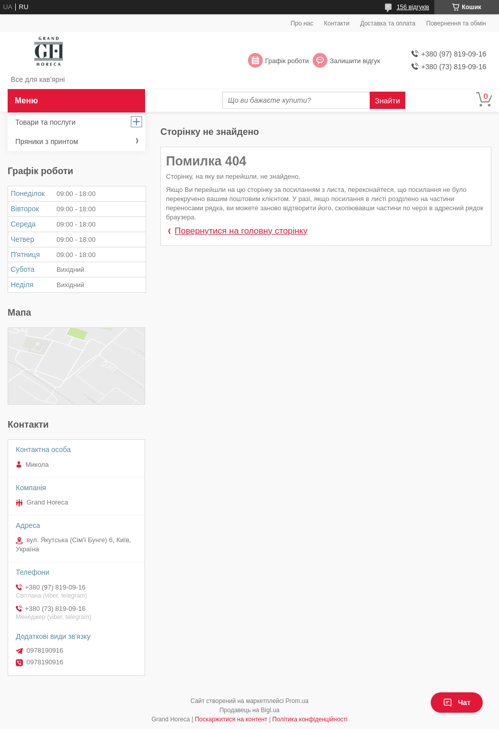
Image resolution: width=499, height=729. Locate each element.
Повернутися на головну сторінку (241, 231)
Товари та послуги (45, 122)
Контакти (336, 23)
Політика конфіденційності (310, 719)
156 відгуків (413, 7)
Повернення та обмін (456, 23)
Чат (456, 702)
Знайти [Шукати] (387, 100)
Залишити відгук (355, 61)
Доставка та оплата (387, 23)
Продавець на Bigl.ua (249, 710)
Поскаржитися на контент (231, 719)
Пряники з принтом (46, 141)
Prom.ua (297, 701)
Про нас (302, 23)
